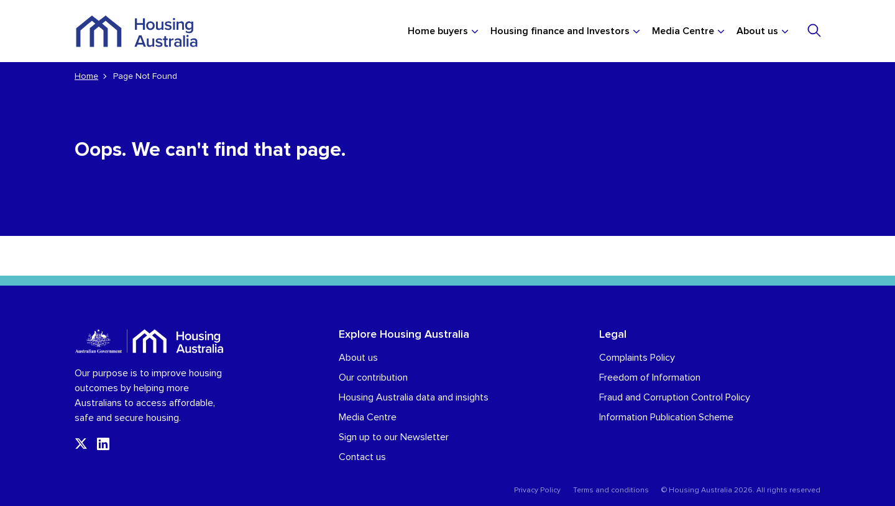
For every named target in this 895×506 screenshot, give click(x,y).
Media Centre (683, 31)
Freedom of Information (649, 377)
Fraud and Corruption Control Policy (674, 397)
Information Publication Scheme (666, 417)
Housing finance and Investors (560, 31)
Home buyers (438, 31)
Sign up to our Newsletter (394, 437)
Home (86, 76)
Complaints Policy (637, 358)
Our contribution (373, 377)
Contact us (362, 457)
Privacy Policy (537, 490)
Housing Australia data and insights (414, 397)
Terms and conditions (611, 490)
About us (757, 31)
